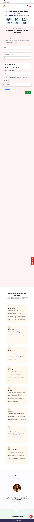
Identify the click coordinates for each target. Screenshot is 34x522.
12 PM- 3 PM (19, 77)
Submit (28, 92)
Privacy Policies (7, 89)
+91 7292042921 (12, 15)
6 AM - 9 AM (6, 77)
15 (27, 508)
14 (25, 508)
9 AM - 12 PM (12, 77)
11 (21, 508)
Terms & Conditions (27, 88)
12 (22, 508)
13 (24, 508)
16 (29, 508)
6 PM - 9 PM (6, 80)
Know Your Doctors (32, 261)
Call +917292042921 (17, 520)
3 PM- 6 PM (25, 77)
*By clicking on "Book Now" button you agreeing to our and (17, 88)
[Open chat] (31, 516)
